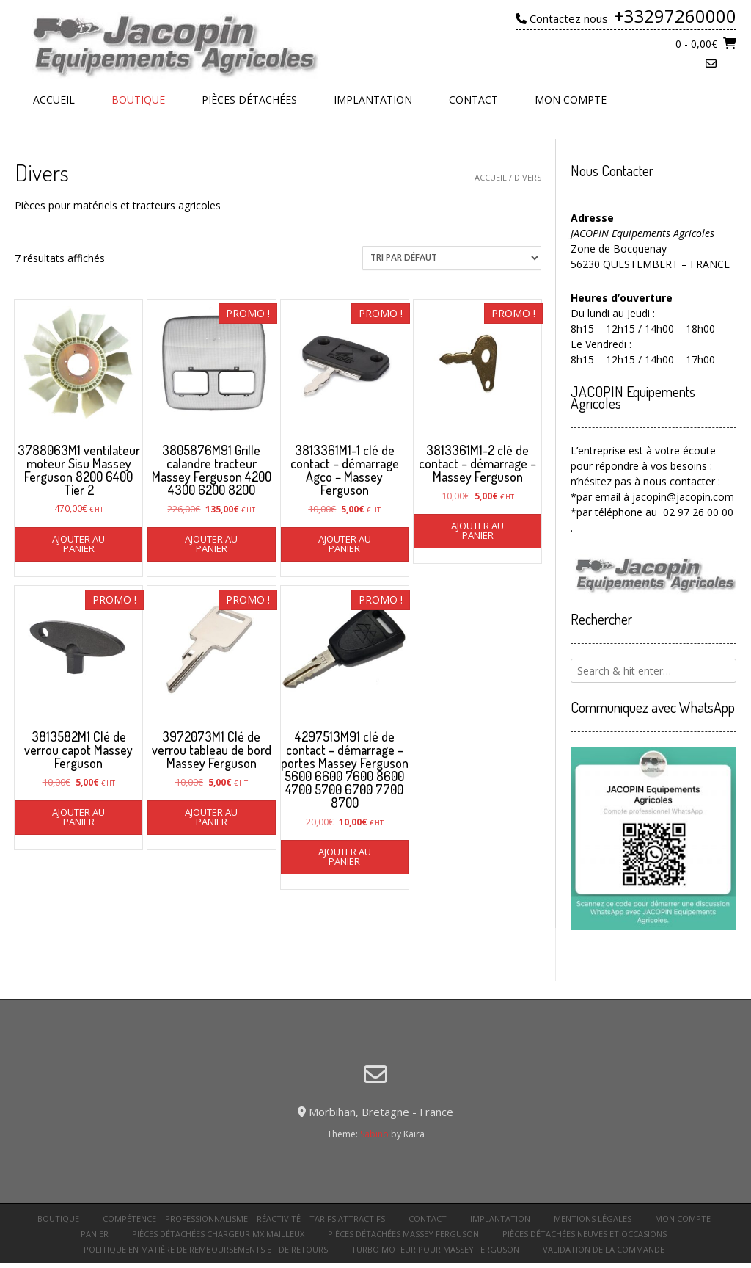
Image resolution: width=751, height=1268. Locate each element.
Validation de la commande (603, 1249)
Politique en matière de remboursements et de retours (206, 1249)
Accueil (54, 99)
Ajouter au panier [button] (78, 543)
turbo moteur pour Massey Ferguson (435, 1249)
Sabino (374, 1134)
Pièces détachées (249, 99)
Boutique (138, 99)
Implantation (373, 99)
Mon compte (571, 99)
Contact (473, 99)
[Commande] (451, 258)
